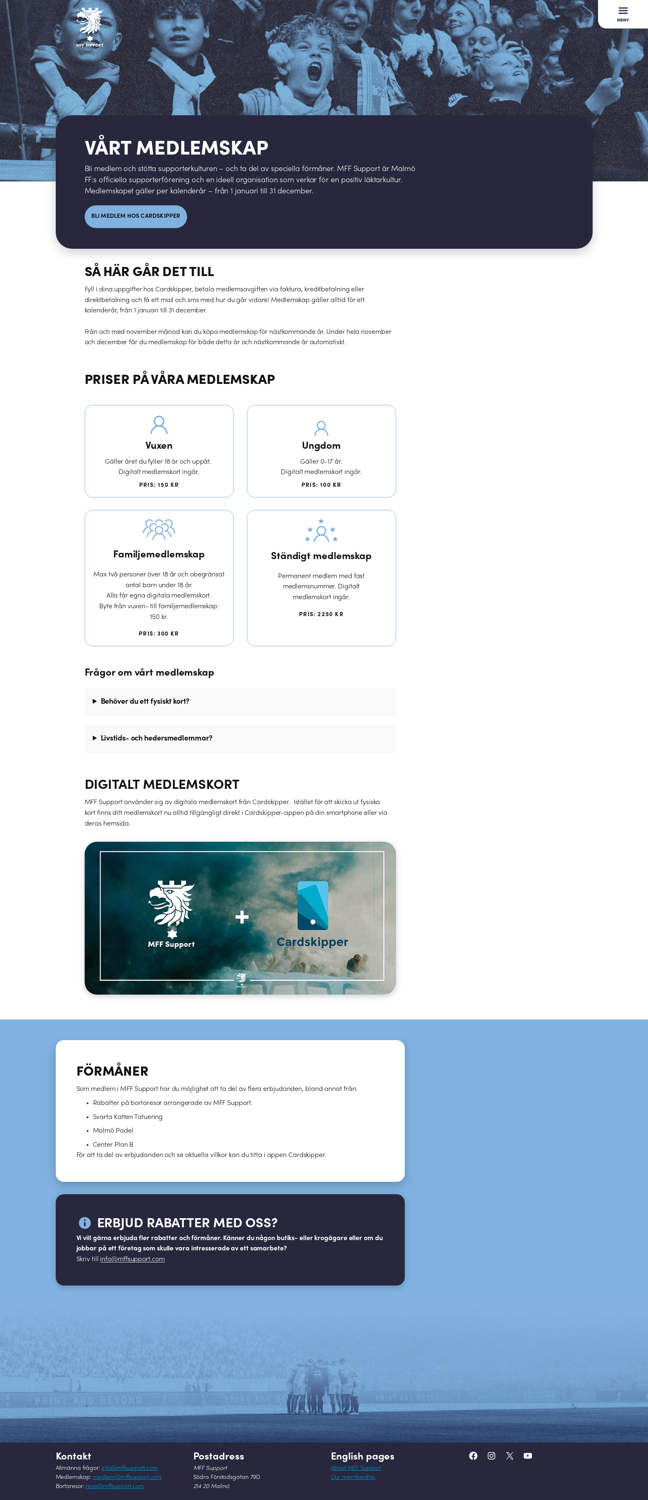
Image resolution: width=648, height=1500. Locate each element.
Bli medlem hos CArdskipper (135, 216)
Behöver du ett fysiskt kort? (145, 701)
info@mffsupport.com (130, 1468)
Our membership (353, 1477)
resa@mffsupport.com (114, 1486)
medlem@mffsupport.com (127, 1477)
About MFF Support (356, 1468)
